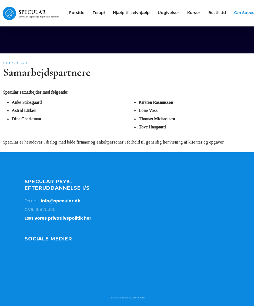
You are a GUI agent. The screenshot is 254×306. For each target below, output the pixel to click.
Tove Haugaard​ (152, 127)
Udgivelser (168, 12)
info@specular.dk (61, 201)
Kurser (193, 12)
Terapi (98, 12)
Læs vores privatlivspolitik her (58, 218)
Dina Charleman (26, 119)
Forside (76, 12)
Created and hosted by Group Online (127, 297)
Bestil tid (217, 12)
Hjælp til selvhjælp (131, 12)
